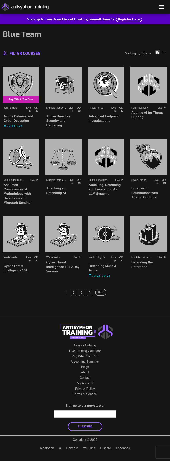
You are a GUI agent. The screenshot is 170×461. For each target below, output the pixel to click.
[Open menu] (161, 7)
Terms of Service (85, 394)
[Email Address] (85, 414)
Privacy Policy (85, 388)
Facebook (123, 448)
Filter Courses (22, 53)
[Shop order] (129, 53)
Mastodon (47, 448)
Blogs (85, 367)
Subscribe (85, 426)
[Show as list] (164, 52)
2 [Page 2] (73, 292)
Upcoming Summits (85, 361)
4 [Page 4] (90, 292)
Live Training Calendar (85, 351)
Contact (85, 377)
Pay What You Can (85, 356)
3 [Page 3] (81, 292)
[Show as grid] (157, 52)
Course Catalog (85, 345)
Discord (105, 448)
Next (101, 292)
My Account (85, 383)
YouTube (89, 448)
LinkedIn (72, 448)
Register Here (129, 19)
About (85, 372)
